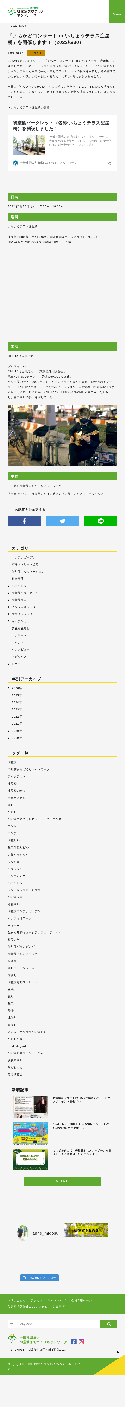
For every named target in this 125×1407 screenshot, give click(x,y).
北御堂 (12, 1017)
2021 (15, 723)
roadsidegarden (18, 1046)
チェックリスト (96, 493)
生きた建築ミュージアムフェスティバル (35, 932)
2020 (15, 730)
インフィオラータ (24, 607)
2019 (15, 737)
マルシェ (14, 861)
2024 (15, 702)
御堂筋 (12, 762)
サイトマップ (57, 1300)
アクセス (37, 1300)
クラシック (15, 868)
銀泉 (11, 1003)
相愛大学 (14, 939)
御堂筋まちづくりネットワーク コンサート (38, 819)
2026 (15, 688)
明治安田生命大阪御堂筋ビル (27, 1032)
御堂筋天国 (19, 599)
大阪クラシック (22, 614)
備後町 (12, 975)
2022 (15, 716)
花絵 (11, 989)
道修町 (12, 1024)
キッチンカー (21, 621)
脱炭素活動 (15, 1060)
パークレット (21, 585)
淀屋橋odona (16, 790)
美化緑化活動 (21, 628)
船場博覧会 (15, 1074)
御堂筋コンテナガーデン (24, 911)
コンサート (19, 635)
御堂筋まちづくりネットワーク (29, 769)
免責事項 (59, 1306)
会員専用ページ (81, 1300)
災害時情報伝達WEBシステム (27, 1306)
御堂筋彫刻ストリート (23, 982)
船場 (11, 1010)
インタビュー (21, 649)
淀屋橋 (12, 783)
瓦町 (11, 996)
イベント (36, 53)
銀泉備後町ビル (18, 847)
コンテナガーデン (24, 557)
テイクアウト (17, 776)
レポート (18, 663)
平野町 (12, 812)
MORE (62, 1181)
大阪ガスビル (17, 797)
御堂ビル (14, 840)
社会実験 (18, 578)
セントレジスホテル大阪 (24, 890)
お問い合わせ (17, 1300)
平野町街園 (15, 1039)
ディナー (14, 925)
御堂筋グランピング (25, 592)
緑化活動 (14, 904)
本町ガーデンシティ (21, 968)
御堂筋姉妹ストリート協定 (26, 1053)
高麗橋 (12, 961)
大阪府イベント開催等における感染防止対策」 (42, 493)
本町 (11, 805)
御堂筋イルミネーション (28, 571)
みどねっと (15, 1067)
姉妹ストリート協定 (25, 564)
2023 (15, 709)
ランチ (12, 833)
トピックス (19, 656)
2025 (15, 695)
